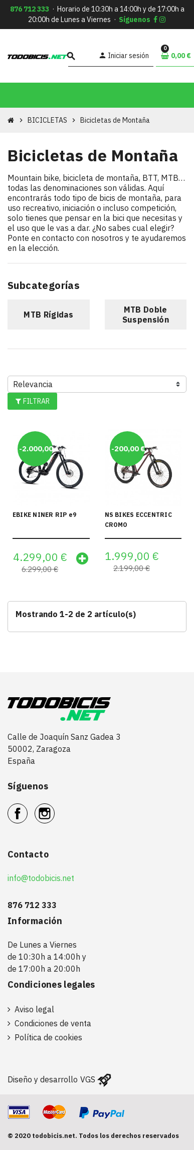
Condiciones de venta (53, 1023)
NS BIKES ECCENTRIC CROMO (138, 519)
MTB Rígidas (48, 315)
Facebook (27, 808)
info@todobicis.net (41, 878)
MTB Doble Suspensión (145, 315)
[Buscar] (81, 56)
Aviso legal (34, 1009)
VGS (87, 1079)
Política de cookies (48, 1037)
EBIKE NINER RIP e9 (44, 514)
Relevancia (33, 384)
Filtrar (32, 401)
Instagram (54, 808)
